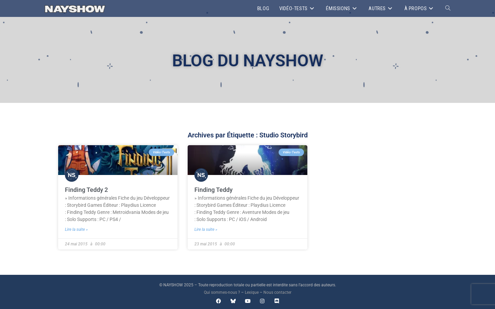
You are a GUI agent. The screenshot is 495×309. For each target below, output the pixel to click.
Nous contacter (277, 292)
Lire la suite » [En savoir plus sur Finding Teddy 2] (76, 229)
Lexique (252, 292)
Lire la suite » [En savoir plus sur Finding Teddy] (205, 229)
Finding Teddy (213, 189)
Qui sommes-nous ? (222, 292)
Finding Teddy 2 (86, 189)
